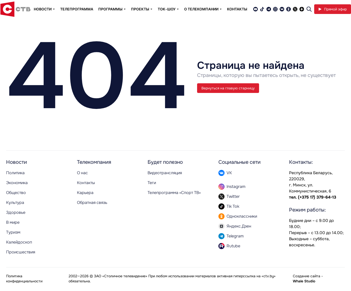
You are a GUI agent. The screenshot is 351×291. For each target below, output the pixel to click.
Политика (15, 172)
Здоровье (15, 212)
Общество (16, 192)
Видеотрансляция (165, 172)
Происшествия (20, 252)
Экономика (17, 182)
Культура (15, 202)
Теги (152, 182)
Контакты (237, 9)
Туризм (13, 232)
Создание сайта (306, 276)
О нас (82, 172)
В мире (13, 222)
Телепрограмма (76, 9)
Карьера (85, 192)
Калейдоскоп (19, 242)
